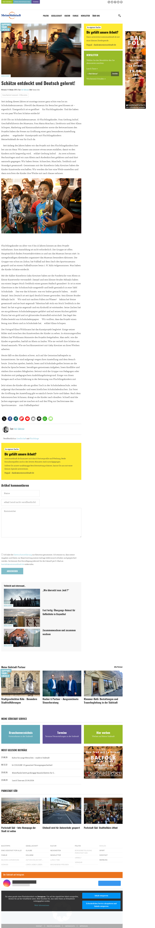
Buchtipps (5, 846)
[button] (4, 418)
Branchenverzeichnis (22, 2)
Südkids (4, 865)
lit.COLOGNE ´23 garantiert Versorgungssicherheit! (32, 765)
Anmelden (115, 73)
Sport (102, 850)
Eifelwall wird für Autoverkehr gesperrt (61, 828)
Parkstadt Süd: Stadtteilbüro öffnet (101, 828)
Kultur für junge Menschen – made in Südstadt (31, 758)
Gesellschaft (56, 16)
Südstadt (103, 855)
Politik (46, 16)
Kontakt (39, 926)
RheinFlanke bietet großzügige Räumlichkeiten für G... (33, 773)
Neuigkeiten (55, 850)
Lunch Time (91, 69)
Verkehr (78, 862)
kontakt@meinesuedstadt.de (12, 564)
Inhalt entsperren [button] (101, 896)
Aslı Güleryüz (25, 90)
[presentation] (21, 546)
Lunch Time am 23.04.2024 (23, 781)
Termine (36, 2)
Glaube (29, 850)
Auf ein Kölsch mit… (34, 860)
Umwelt (78, 858)
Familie (75, 16)
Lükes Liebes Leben (34, 865)
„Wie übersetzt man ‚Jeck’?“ (56, 590)
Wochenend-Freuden (95, 79)
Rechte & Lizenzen (53, 926)
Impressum (84, 926)
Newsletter (85, 16)
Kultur (67, 16)
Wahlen (102, 846)
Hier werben (7, 2)
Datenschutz (70, 926)
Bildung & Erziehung (10, 860)
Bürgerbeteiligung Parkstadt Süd (83, 852)
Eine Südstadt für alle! (11, 850)
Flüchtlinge (34, 439)
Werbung (103, 860)
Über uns (96, 16)
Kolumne (29, 855)
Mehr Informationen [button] (41, 905)
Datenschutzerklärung (23, 555)
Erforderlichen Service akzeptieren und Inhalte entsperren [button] (101, 905)
